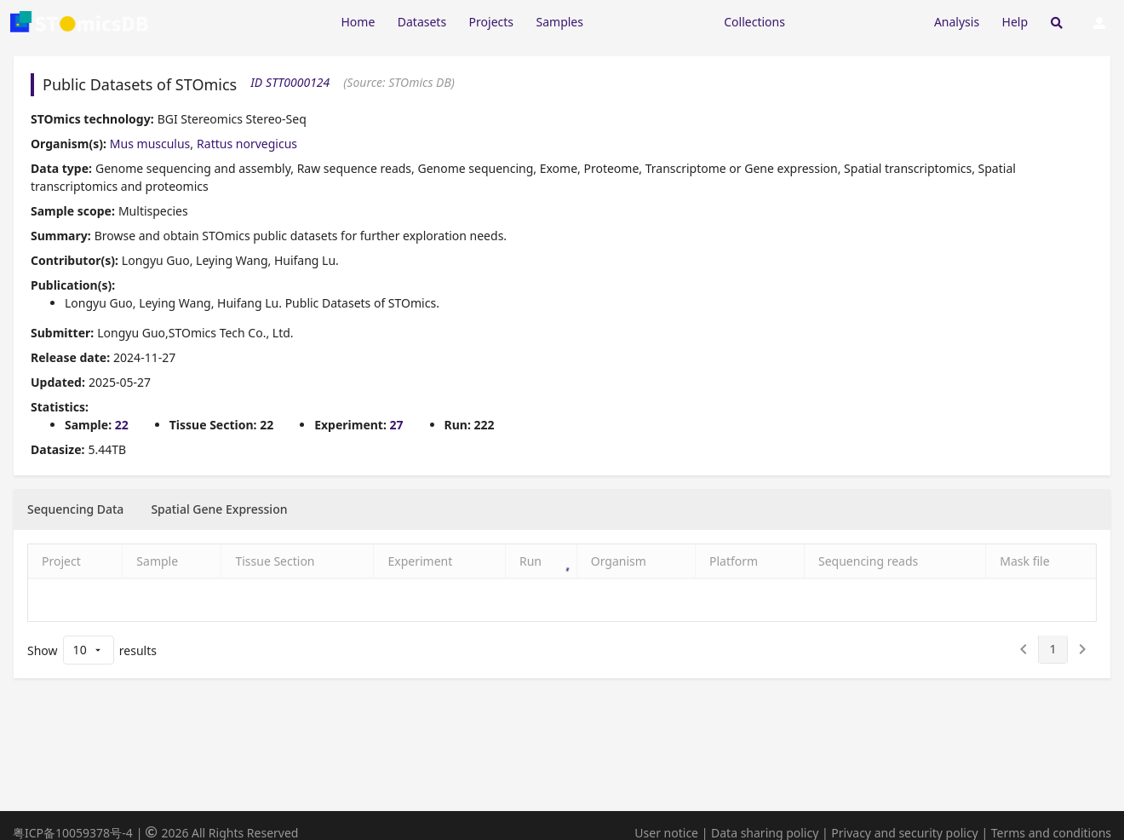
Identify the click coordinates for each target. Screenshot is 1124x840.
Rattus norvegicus (247, 143)
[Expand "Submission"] (859, 20)
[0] (1023, 649)
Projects (491, 22)
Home (358, 22)
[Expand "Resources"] (653, 20)
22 (122, 425)
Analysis (956, 22)
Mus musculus (150, 143)
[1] (1052, 649)
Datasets (422, 22)
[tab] (75, 509)
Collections (754, 22)
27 (397, 425)
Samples (559, 22)
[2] (1082, 649)
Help (1015, 22)
